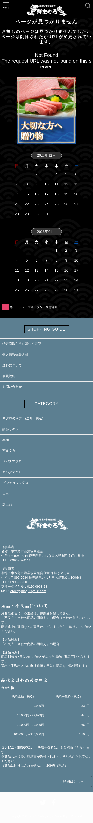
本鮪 (5, 440)
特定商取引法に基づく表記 (21, 344)
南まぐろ (8, 450)
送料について (12, 365)
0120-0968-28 (37, 586)
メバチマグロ (12, 461)
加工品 (7, 504)
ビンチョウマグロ (15, 483)
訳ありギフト (12, 429)
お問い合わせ (12, 387)
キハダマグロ (12, 472)
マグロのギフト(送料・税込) (22, 418)
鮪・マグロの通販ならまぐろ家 (42, 816)
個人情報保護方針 (15, 354)
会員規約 (8, 376)
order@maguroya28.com (28, 591)
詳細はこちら (73, 781)
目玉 (5, 493)
